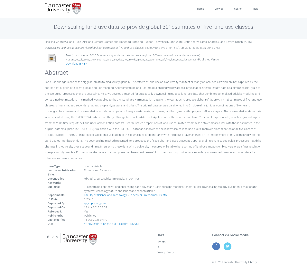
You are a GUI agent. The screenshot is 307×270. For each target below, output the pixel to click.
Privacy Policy (165, 252)
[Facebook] (216, 246)
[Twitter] (227, 246)
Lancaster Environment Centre (149, 195)
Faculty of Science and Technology (105, 195)
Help (255, 8)
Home (200, 8)
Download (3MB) (76, 63)
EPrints (160, 242)
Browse (219, 8)
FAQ (159, 247)
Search (238, 8)
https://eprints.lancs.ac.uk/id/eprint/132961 (111, 223)
